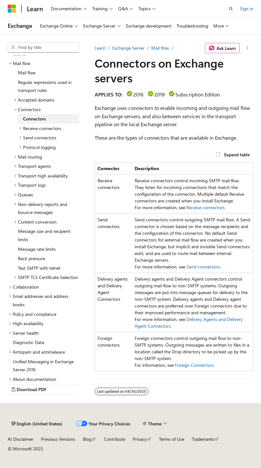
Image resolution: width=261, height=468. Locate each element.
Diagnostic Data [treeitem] (28, 342)
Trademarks (203, 439)
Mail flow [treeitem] (27, 73)
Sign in (246, 8)
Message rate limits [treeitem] (37, 249)
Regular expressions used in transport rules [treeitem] (45, 86)
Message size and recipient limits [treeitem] (44, 235)
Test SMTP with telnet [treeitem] (39, 268)
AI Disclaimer (20, 439)
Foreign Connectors (194, 365)
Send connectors (203, 267)
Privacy (140, 439)
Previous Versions (58, 439)
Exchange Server (128, 48)
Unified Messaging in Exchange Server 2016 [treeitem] (43, 365)
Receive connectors (205, 207)
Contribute (114, 439)
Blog (87, 439)
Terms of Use (171, 439)
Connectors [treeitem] (34, 119)
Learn (100, 48)
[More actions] (247, 48)
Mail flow (160, 48)
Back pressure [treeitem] (31, 258)
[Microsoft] (12, 8)
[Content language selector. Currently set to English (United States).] (37, 424)
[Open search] (231, 8)
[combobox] (43, 47)
